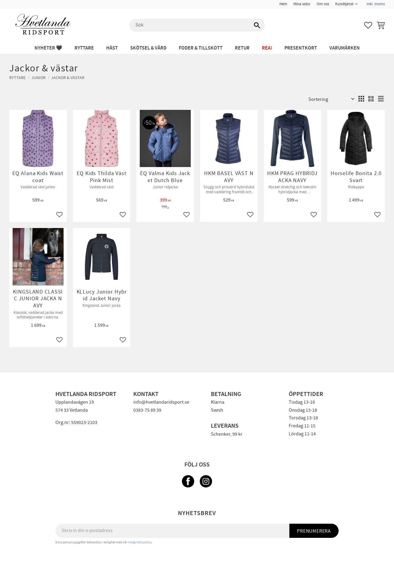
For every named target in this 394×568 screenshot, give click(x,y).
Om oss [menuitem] (323, 4)
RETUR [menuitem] (242, 48)
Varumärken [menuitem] (344, 48)
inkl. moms (376, 4)
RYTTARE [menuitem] (84, 48)
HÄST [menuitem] (112, 48)
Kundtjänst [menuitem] (344, 4)
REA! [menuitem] (267, 48)
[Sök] (257, 25)
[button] (368, 25)
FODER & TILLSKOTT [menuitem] (201, 48)
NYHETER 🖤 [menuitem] (48, 48)
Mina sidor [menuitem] (302, 4)
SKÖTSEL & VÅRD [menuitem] (148, 48)
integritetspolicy (140, 542)
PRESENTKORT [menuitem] (300, 48)
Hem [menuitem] (283, 4)
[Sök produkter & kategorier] (197, 25)
